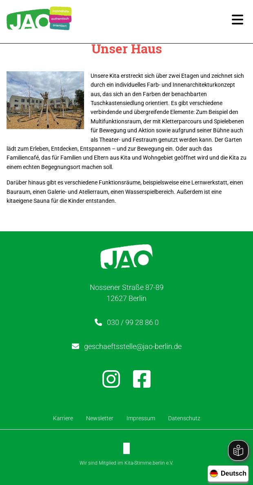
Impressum (140, 418)
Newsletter (99, 418)
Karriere (63, 418)
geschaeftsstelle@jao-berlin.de (133, 346)
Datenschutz (184, 418)
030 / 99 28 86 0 (133, 322)
